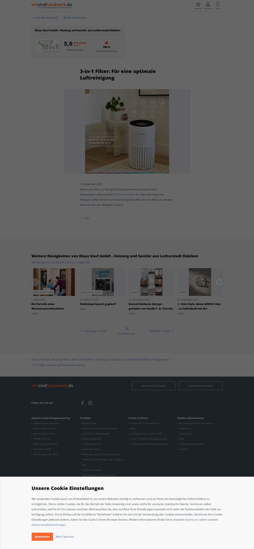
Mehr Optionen (65, 536)
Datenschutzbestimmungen (49, 525)
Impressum (192, 519)
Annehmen (42, 536)
